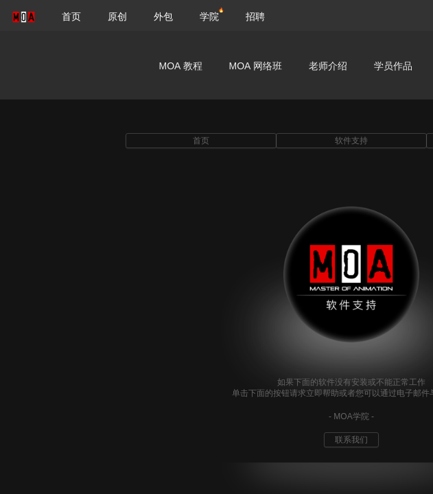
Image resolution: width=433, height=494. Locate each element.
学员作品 (393, 65)
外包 (163, 16)
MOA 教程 (180, 65)
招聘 (255, 16)
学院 (209, 16)
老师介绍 (328, 65)
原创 (117, 16)
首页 (71, 16)
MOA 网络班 (255, 65)
